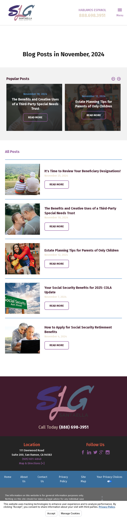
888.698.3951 (92, 15)
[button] (120, 12)
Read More (57, 184)
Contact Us (42, 479)
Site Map (83, 479)
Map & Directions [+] (31, 463)
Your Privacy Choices (109, 478)
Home (7, 477)
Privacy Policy (63, 479)
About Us (24, 479)
